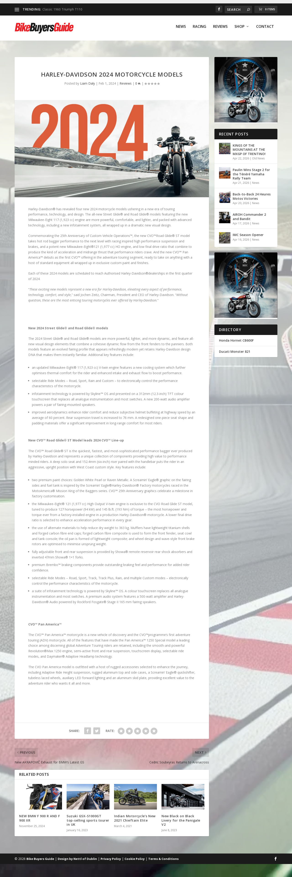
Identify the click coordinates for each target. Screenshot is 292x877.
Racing (199, 30)
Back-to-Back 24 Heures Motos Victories (252, 192)
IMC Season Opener (248, 230)
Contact (265, 30)
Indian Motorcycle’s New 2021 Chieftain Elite (135, 814)
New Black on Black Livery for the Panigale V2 (181, 816)
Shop (240, 30)
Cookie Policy (135, 855)
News (181, 30)
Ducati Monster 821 (234, 347)
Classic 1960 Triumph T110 (62, 9)
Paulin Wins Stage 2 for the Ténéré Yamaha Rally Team (251, 169)
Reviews (220, 30)
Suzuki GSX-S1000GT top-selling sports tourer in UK (88, 816)
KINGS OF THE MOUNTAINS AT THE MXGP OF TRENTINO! (249, 145)
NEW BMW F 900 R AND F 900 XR (39, 814)
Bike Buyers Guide (40, 855)
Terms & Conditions (163, 855)
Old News (258, 154)
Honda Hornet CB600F (236, 336)
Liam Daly (87, 79)
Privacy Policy (111, 855)
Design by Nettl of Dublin (77, 855)
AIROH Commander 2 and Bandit (249, 212)
